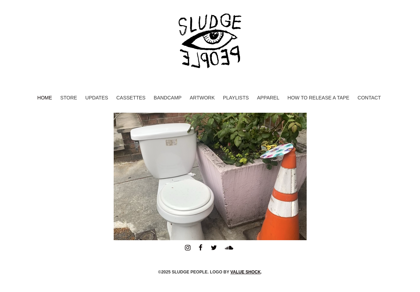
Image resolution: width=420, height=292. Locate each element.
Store (68, 97)
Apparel (268, 97)
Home (44, 97)
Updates (96, 97)
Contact (369, 97)
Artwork (202, 97)
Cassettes (130, 97)
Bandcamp (167, 97)
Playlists (236, 97)
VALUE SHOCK (246, 272)
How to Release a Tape (318, 97)
